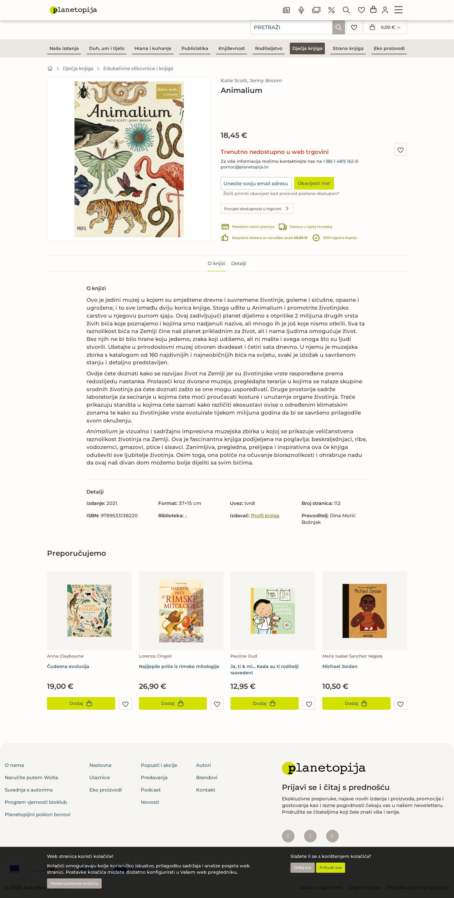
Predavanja (154, 777)
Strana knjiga (348, 48)
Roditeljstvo (268, 48)
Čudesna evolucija (68, 666)
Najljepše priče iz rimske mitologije (179, 666)
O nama (14, 765)
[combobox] (291, 27)
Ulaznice (364, 8)
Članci (300, 8)
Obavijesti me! (314, 183)
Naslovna (100, 765)
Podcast (331, 8)
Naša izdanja (64, 48)
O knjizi (216, 263)
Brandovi (206, 777)
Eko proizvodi (389, 48)
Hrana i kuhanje (152, 48)
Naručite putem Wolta (31, 777)
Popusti (271, 8)
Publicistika (195, 48)
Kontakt (205, 790)
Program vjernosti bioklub (36, 802)
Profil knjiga (265, 516)
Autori (203, 765)
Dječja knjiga (307, 48)
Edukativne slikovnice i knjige (138, 68)
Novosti (150, 802)
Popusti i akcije (159, 765)
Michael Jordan (340, 666)
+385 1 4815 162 (338, 161)
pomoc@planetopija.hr (245, 167)
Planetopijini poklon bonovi (37, 814)
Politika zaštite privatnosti (418, 887)
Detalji (238, 263)
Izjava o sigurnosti (320, 887)
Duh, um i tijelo (106, 48)
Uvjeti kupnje (364, 887)
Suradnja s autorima (29, 790)
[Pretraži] (338, 27)
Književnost (231, 48)
